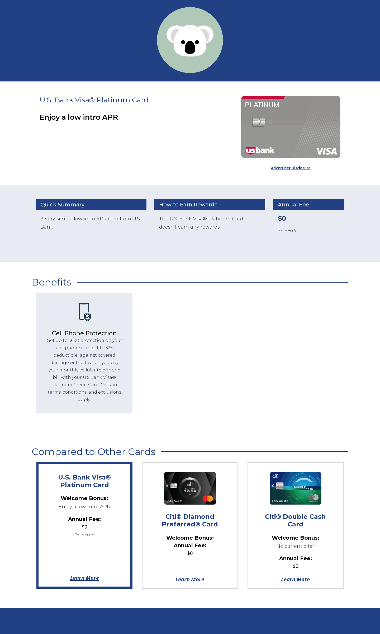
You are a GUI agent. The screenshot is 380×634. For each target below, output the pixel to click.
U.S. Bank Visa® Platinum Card (84, 481)
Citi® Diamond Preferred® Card (190, 520)
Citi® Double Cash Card (295, 520)
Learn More (84, 577)
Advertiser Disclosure (291, 168)
